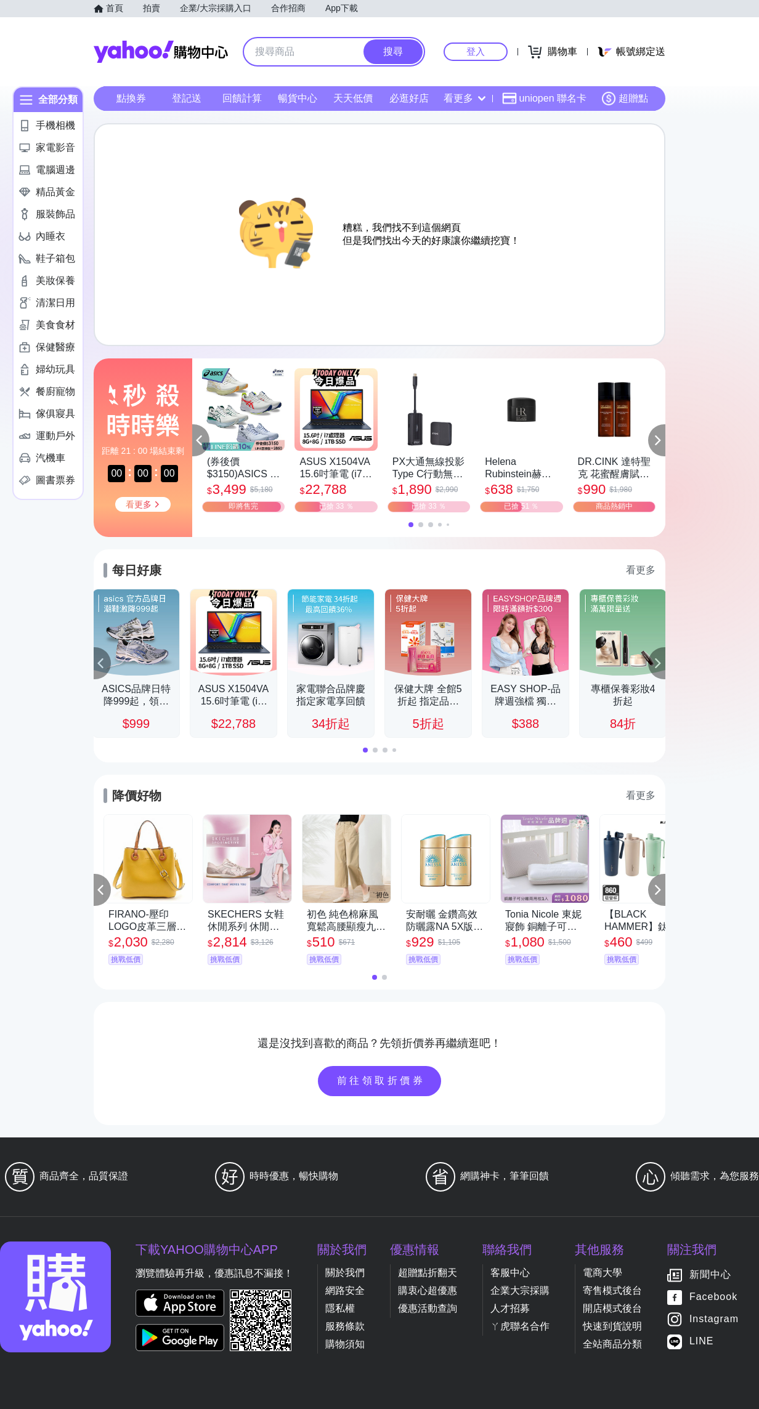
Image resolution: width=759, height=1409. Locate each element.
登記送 (186, 98)
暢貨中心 (297, 98)
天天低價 (353, 98)
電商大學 (602, 1272)
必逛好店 (409, 98)
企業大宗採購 (520, 1290)
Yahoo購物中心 (161, 52)
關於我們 (345, 1272)
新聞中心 (710, 1275)
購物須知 (345, 1344)
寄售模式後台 (612, 1290)
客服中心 (510, 1272)
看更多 (464, 98)
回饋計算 (242, 98)
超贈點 (624, 98)
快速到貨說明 (612, 1326)
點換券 (131, 98)
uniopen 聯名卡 (544, 98)
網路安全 (345, 1290)
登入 (475, 51)
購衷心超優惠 (427, 1290)
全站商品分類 (612, 1344)
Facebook (713, 1297)
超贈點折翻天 (427, 1272)
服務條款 (345, 1326)
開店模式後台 (612, 1308)
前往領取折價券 (381, 1080)
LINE (701, 1341)
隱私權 (340, 1308)
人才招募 (510, 1308)
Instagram (714, 1319)
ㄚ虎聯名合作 (520, 1326)
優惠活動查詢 (427, 1308)
